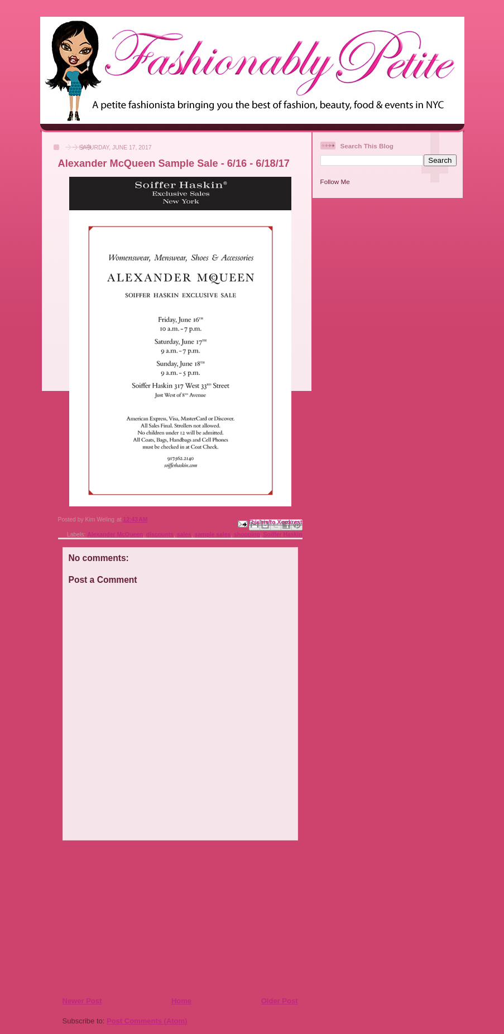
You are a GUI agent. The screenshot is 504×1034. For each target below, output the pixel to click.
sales (184, 535)
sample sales (213, 535)
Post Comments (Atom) (147, 1021)
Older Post (279, 1001)
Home (181, 1001)
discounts (160, 535)
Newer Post (82, 1001)
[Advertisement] (130, 918)
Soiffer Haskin (283, 535)
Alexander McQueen (115, 535)
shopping (247, 535)
